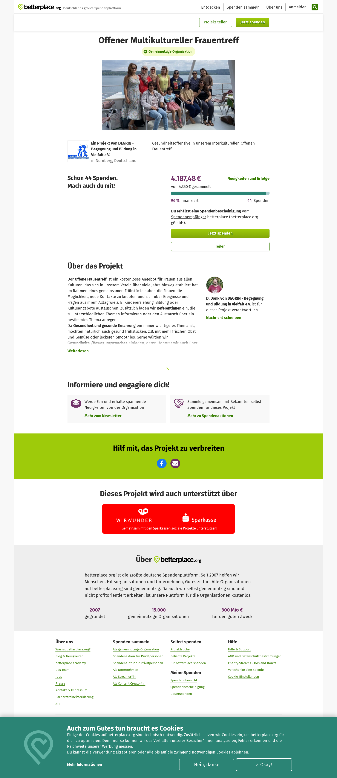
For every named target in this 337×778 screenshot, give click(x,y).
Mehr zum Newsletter (102, 415)
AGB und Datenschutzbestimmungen (255, 656)
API (57, 704)
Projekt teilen (216, 22)
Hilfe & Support (239, 649)
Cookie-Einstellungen (243, 677)
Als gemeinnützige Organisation (136, 649)
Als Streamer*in (124, 677)
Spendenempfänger (188, 217)
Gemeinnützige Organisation (170, 51)
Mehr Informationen (84, 764)
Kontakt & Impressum (71, 690)
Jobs (58, 677)
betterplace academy (70, 663)
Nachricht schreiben (223, 317)
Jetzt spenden (252, 22)
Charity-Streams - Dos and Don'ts (252, 663)
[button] (162, 463)
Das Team (62, 670)
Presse (60, 683)
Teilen (220, 246)
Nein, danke (206, 764)
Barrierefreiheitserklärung (74, 697)
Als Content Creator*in (129, 683)
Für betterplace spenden (188, 663)
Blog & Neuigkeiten (69, 656)
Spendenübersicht (183, 680)
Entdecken (210, 7)
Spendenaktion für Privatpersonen (138, 656)
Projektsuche (180, 649)
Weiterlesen (78, 351)
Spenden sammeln (243, 7)
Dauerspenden (181, 694)
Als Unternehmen (125, 670)
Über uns (274, 7)
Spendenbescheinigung (187, 687)
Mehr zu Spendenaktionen (210, 415)
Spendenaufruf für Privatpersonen (138, 663)
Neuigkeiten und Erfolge (248, 178)
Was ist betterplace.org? (72, 649)
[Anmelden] (297, 7)
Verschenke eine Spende (246, 670)
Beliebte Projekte (182, 656)
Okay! (263, 764)
